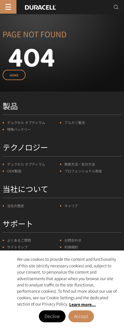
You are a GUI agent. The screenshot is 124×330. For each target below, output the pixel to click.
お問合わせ (72, 240)
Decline (52, 316)
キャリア (71, 205)
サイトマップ (17, 247)
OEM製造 (14, 170)
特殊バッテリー (19, 129)
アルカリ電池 (74, 122)
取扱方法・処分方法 (79, 164)
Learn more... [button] (82, 304)
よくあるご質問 (19, 240)
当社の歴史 (15, 205)
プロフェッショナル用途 (83, 170)
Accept (81, 316)
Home (14, 75)
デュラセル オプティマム (26, 122)
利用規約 (71, 247)
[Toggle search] (116, 7)
